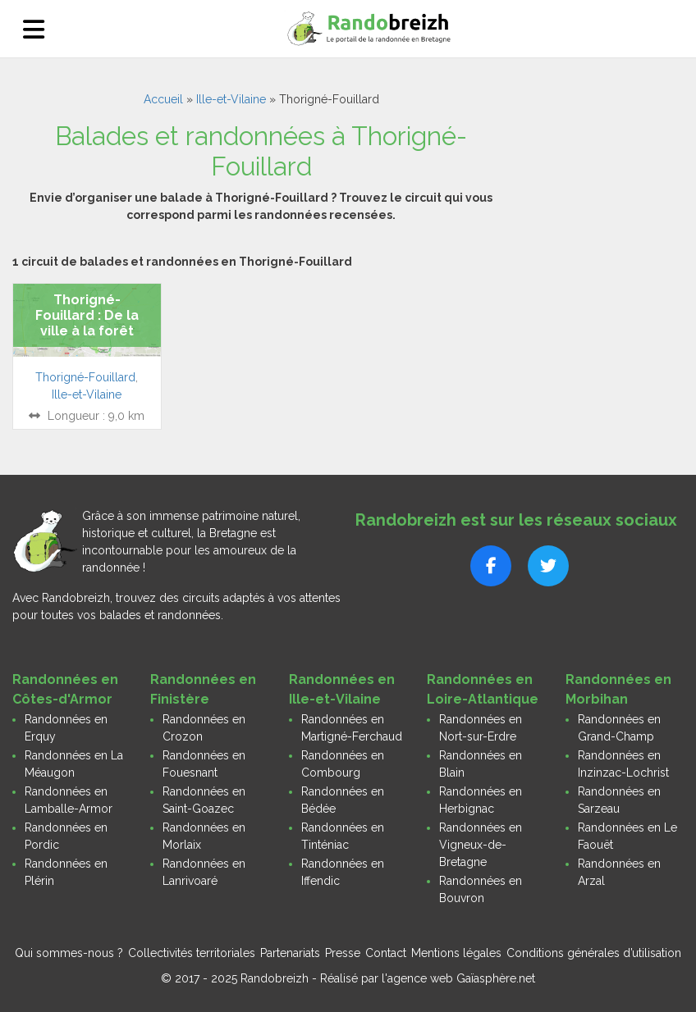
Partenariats (290, 953)
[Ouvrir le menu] (33, 29)
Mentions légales (456, 953)
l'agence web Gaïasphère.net (458, 978)
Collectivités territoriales (191, 953)
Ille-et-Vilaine (231, 99)
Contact (385, 953)
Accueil (163, 99)
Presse (342, 953)
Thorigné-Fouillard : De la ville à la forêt (87, 315)
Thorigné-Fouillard (85, 377)
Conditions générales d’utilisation (593, 953)
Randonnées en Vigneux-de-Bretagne (480, 844)
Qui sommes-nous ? (69, 953)
